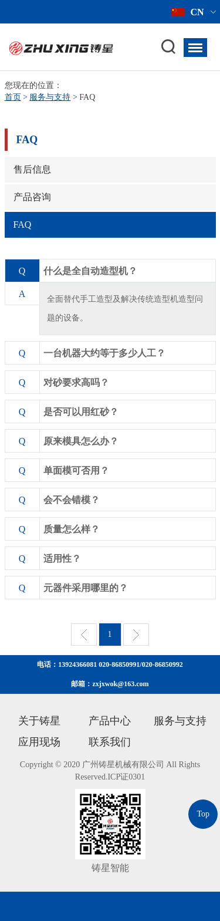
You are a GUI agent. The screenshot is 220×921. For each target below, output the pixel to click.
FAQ (22, 225)
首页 (13, 97)
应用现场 (39, 742)
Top (203, 813)
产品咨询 (32, 197)
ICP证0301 (126, 776)
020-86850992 (162, 664)
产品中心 (110, 721)
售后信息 (32, 169)
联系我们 (110, 742)
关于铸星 (39, 721)
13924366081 (77, 664)
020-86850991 (119, 664)
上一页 (84, 634)
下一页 (136, 634)
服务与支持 (49, 97)
